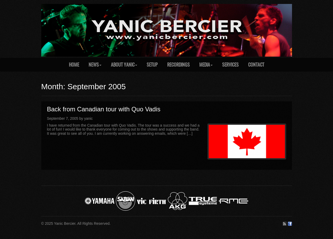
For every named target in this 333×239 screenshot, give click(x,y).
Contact (256, 64)
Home (74, 64)
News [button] (95, 64)
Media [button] (206, 64)
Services (230, 64)
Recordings (178, 64)
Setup (152, 64)
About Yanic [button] (124, 64)
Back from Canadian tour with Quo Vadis (104, 109)
